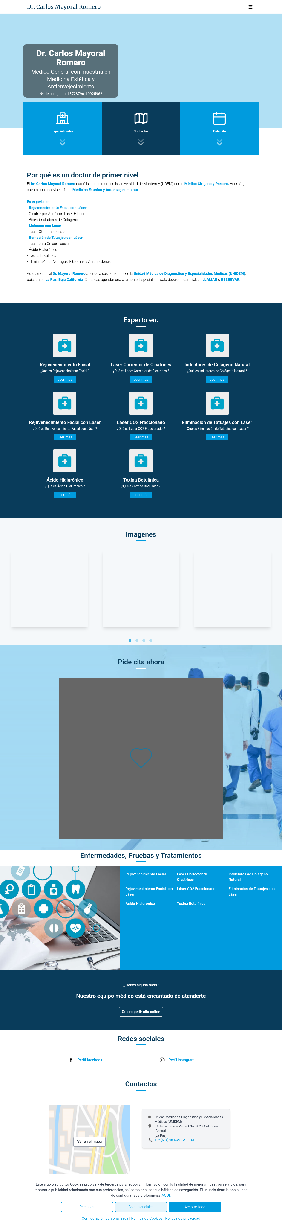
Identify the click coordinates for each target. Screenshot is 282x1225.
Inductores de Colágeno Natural (248, 877)
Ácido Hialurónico (140, 903)
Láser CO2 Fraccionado (196, 889)
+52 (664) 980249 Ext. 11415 (175, 1140)
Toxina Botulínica (191, 903)
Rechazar (87, 1207)
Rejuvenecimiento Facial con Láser (149, 892)
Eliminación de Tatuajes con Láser (252, 892)
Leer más (65, 379)
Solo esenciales (141, 1207)
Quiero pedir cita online (141, 1012)
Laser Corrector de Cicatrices (192, 877)
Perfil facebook (90, 1060)
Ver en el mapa (89, 1141)
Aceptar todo (195, 1207)
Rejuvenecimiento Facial (145, 874)
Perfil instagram (181, 1060)
